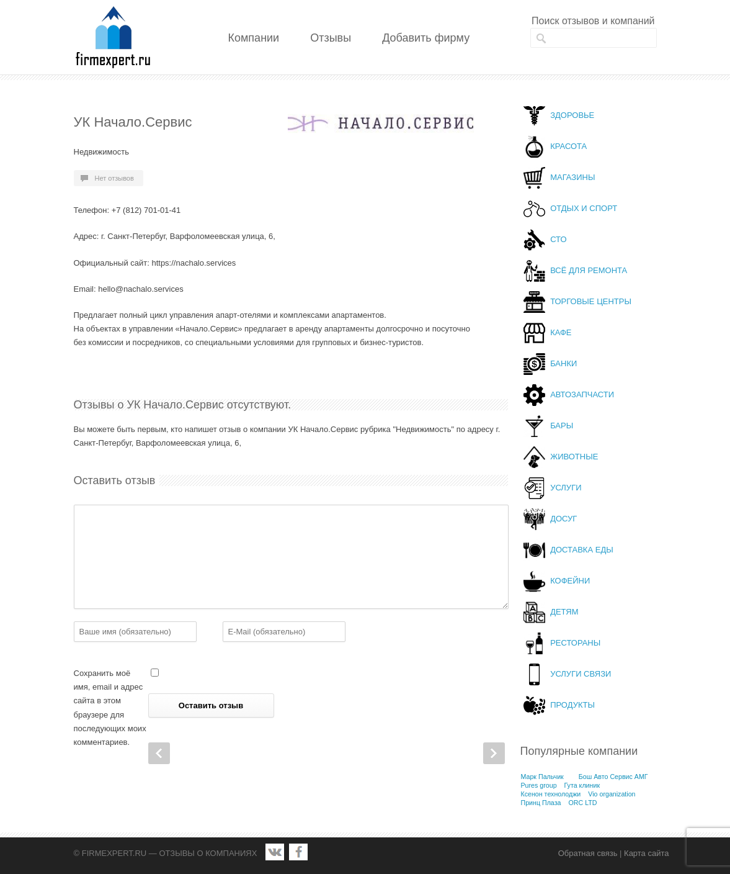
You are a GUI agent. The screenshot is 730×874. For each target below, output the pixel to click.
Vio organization (611, 794)
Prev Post (159, 753)
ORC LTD (582, 802)
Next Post (494, 753)
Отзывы (330, 38)
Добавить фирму (426, 38)
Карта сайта (646, 853)
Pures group (539, 785)
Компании (254, 38)
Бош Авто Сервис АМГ (613, 776)
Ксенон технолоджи (551, 794)
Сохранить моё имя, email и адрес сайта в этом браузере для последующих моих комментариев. (110, 707)
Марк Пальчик (542, 776)
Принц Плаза (541, 802)
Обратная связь (588, 853)
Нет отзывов (114, 178)
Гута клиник (582, 785)
